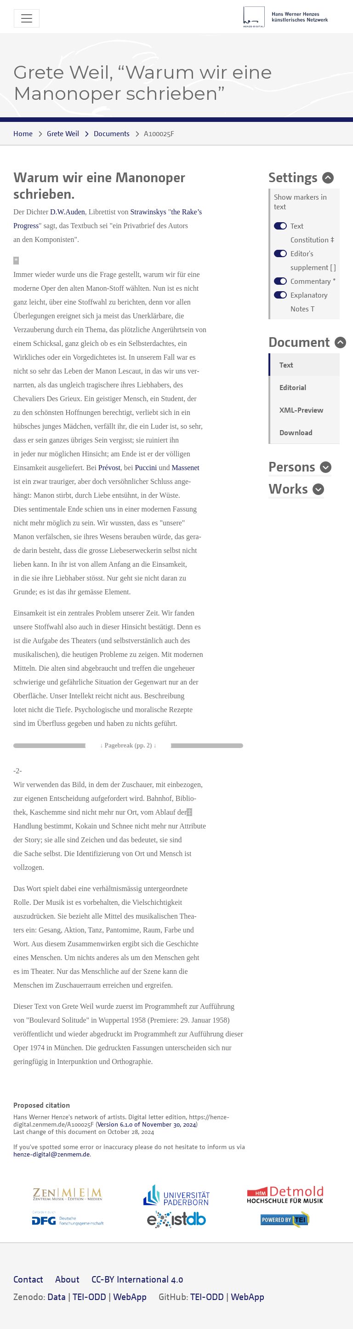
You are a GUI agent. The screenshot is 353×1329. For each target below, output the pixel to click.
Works (288, 488)
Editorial (292, 387)
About (67, 1279)
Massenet (185, 468)
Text (286, 364)
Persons (291, 466)
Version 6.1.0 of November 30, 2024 (146, 1124)
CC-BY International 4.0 (137, 1279)
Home (23, 133)
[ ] (313, 260)
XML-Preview (301, 409)
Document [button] (299, 341)
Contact (28, 1279)
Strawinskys (148, 212)
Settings (293, 176)
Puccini (146, 468)
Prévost (109, 468)
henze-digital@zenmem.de (51, 1154)
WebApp (130, 1296)
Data (56, 1296)
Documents (112, 133)
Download (296, 432)
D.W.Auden (67, 212)
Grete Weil (63, 133)
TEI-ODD (89, 1296)
